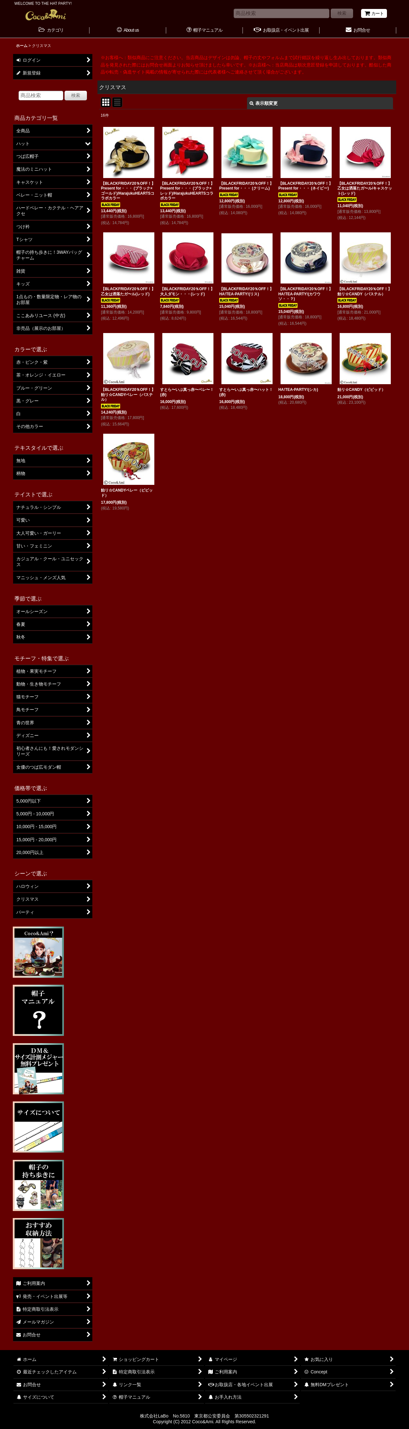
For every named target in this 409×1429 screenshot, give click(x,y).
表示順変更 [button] (264, 103)
